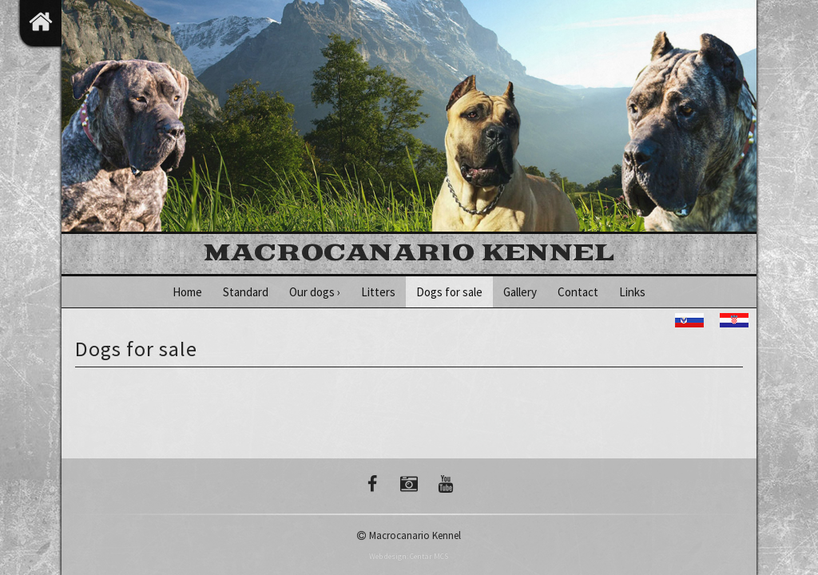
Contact (578, 291)
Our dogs (314, 291)
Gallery (520, 291)
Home (187, 291)
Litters (378, 291)
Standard (245, 291)
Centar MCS (429, 556)
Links (632, 291)
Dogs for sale (449, 291)
